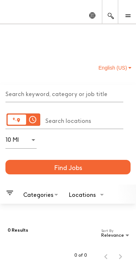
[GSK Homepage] (19, 15)
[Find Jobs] (68, 167)
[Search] (68, 167)
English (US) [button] (115, 68)
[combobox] (64, 93)
